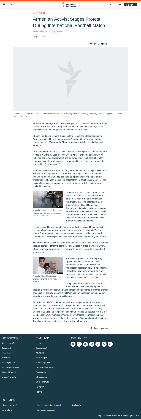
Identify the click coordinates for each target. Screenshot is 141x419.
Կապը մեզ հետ (8, 410)
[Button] (94, 44)
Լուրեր (38, 343)
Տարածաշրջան (42, 372)
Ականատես (76, 405)
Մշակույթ (40, 387)
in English (39, 13)
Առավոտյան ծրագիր (10, 367)
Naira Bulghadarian (54, 32)
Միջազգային (41, 377)
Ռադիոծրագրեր (8, 362)
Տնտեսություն (41, 357)
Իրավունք (40, 353)
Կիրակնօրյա (7, 357)
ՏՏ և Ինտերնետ (42, 382)
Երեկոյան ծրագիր (9, 377)
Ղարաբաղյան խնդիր (44, 367)
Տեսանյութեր (7, 348)
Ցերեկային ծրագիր (9, 372)
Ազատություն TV (8, 343)
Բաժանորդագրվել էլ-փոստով (49, 405)
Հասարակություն (43, 362)
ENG (112, 4)
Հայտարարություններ (46, 410)
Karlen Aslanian (39, 32)
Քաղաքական (41, 348)
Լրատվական (7, 353)
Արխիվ (39, 391)
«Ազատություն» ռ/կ (9, 405)
